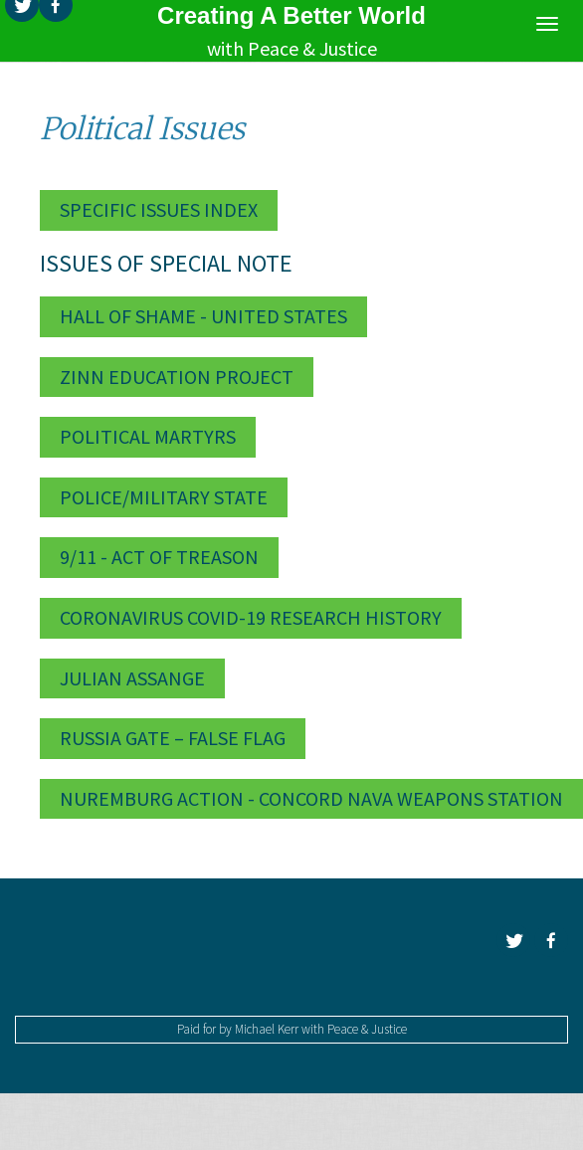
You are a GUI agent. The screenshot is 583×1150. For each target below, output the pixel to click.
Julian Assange (132, 678)
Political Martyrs (148, 436)
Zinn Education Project (176, 376)
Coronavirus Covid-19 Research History (251, 617)
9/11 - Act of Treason (159, 556)
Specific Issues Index (159, 209)
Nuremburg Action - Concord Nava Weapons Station (311, 798)
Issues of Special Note (166, 263)
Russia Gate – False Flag (173, 737)
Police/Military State (164, 496)
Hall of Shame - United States (203, 315)
